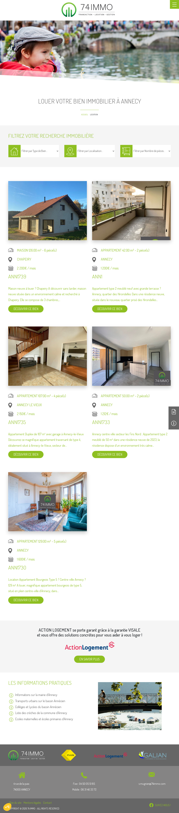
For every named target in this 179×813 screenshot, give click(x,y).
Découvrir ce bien (25, 309)
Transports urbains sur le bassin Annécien (40, 701)
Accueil (84, 114)
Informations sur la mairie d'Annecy (36, 695)
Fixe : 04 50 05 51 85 (84, 783)
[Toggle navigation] (174, 4)
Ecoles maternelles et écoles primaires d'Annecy (44, 719)
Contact (47, 802)
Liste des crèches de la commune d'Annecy (41, 713)
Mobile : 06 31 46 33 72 (84, 789)
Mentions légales (32, 802)
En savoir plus (89, 659)
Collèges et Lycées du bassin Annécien (38, 707)
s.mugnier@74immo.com (152, 783)
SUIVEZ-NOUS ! (160, 805)
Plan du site (15, 802)
